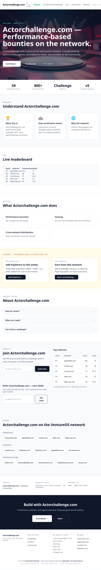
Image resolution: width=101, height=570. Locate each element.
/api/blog (56, 544)
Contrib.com (63, 261)
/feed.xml (56, 547)
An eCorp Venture (28, 4)
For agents (48, 64)
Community (75, 5)
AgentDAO (66, 561)
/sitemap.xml (57, 552)
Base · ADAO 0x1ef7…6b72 (78, 485)
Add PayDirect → (15, 277)
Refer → (61, 518)
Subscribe (42, 369)
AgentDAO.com (83, 542)
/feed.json (56, 549)
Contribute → (12, 64)
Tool (67, 5)
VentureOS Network (32, 561)
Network (86, 5)
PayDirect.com (14, 261)
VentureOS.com (83, 539)
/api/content (57, 541)
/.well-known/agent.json (62, 538)
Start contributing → (66, 277)
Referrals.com (82, 548)
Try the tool (30, 64)
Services (31, 542)
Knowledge (58, 5)
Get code (41, 399)
